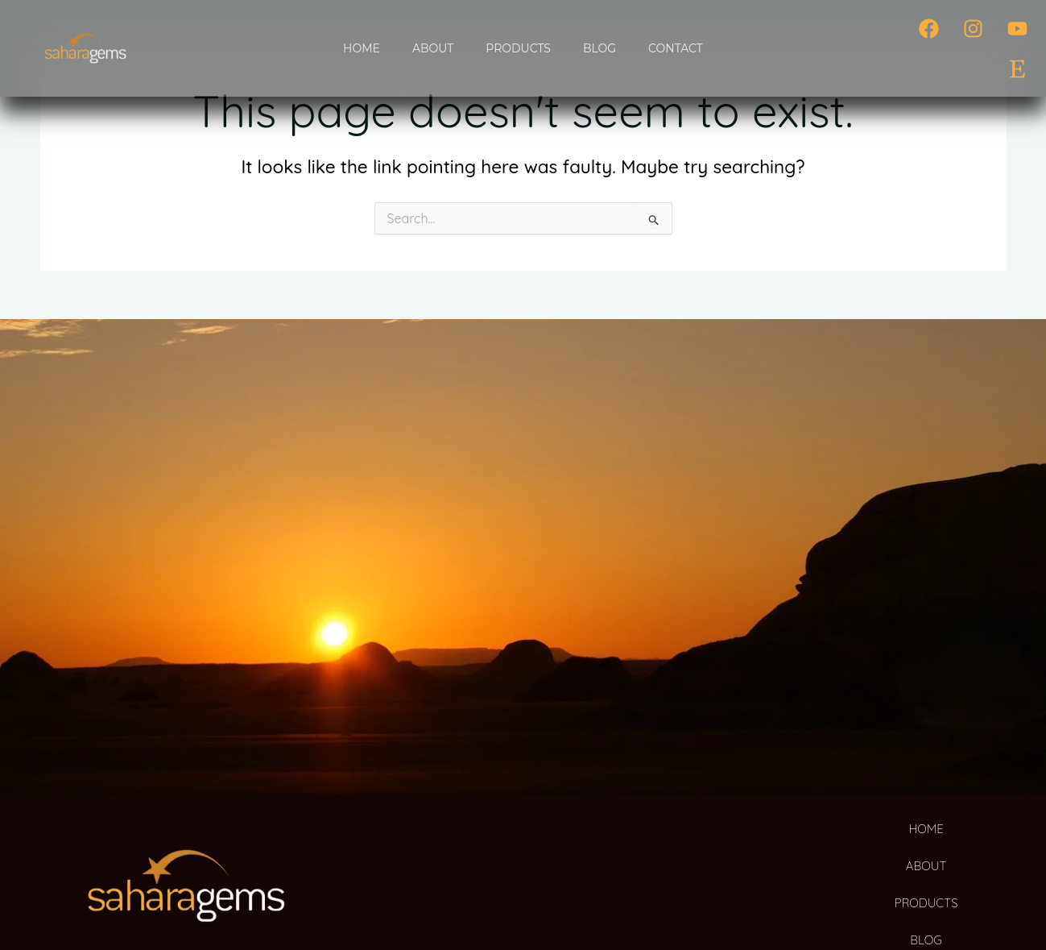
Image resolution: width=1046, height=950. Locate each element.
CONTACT (675, 48)
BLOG (599, 48)
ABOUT (432, 48)
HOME (361, 48)
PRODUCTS (518, 48)
